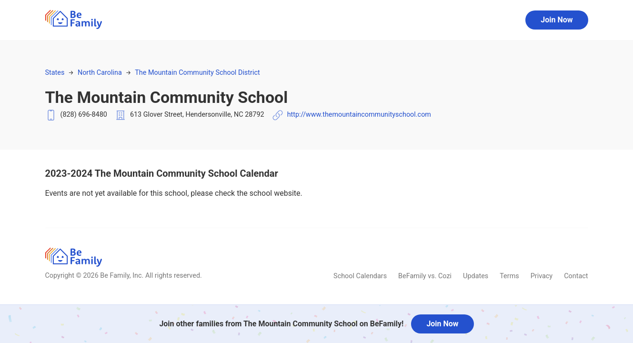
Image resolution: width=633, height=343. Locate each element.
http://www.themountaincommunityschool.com (359, 115)
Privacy (542, 276)
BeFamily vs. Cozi (425, 276)
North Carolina (100, 73)
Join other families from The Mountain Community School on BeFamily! (281, 323)
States (55, 73)
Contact (576, 276)
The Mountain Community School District (197, 73)
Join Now (557, 19)
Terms (509, 276)
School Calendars (360, 276)
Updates (475, 276)
